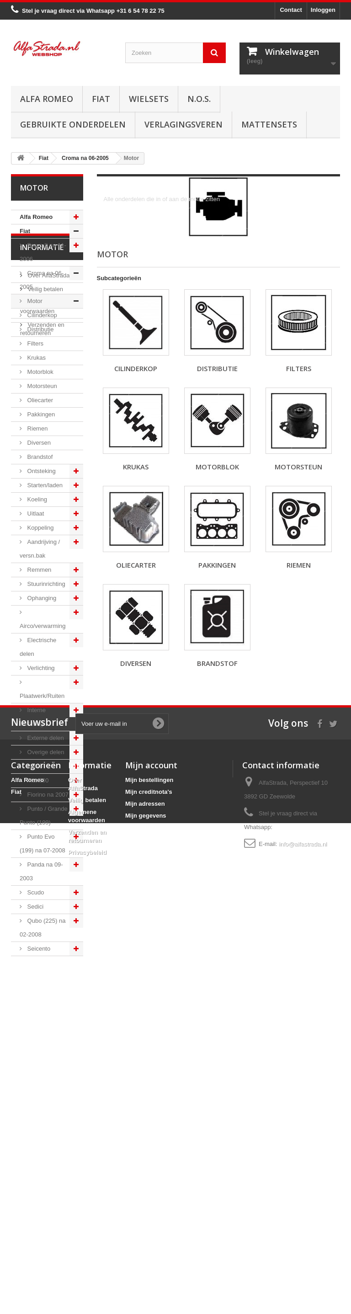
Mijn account (151, 1169)
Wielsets (149, 98)
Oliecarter (39, 400)
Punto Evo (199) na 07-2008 (42, 843)
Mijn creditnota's (148, 1195)
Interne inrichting (33, 717)
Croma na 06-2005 (42, 280)
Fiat (101, 98)
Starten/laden (44, 485)
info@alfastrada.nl (303, 1248)
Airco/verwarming (42, 625)
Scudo (35, 892)
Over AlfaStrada (47, 1008)
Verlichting (40, 668)
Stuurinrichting (45, 583)
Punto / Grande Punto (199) (44, 815)
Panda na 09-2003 (41, 871)
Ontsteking (41, 471)
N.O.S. (199, 98)
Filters (34, 343)
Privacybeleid (87, 1256)
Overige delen (45, 752)
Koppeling (39, 527)
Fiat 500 (37, 780)
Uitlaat (35, 513)
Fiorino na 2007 (47, 794)
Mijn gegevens (145, 1219)
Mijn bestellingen (149, 1184)
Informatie (42, 984)
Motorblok (39, 371)
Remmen (38, 569)
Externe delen (45, 737)
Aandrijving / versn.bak (40, 548)
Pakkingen (40, 414)
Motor (34, 301)
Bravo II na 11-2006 (43, 252)
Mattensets (269, 124)
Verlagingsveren (183, 124)
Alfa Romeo (46, 98)
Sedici (34, 906)
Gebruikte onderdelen (73, 124)
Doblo (34, 766)
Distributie (39, 329)
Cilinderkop (41, 315)
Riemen (37, 428)
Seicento (38, 948)
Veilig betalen (44, 1021)
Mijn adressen (145, 1207)
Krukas (36, 357)
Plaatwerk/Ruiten (42, 695)
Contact (291, 9)
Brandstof (39, 456)
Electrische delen (38, 647)
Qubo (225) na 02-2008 (42, 927)
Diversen (38, 442)
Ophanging (41, 598)
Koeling (36, 499)
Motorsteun (41, 386)
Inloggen (323, 9)
